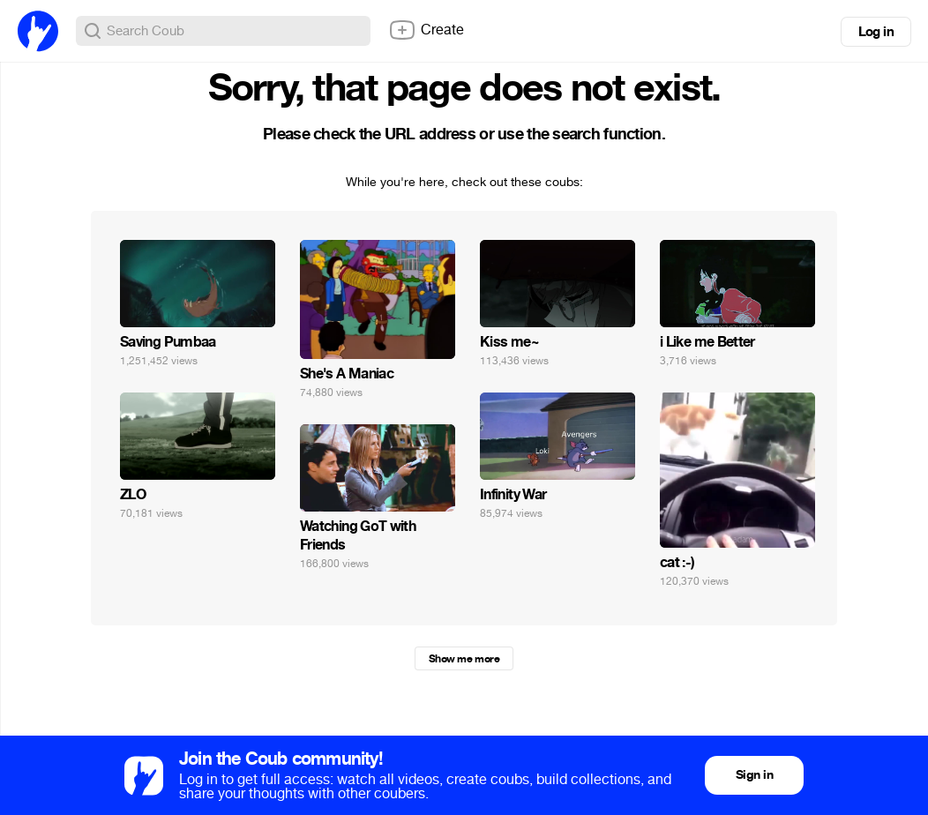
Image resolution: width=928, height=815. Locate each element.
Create (426, 30)
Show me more (464, 659)
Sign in (754, 774)
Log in (876, 32)
